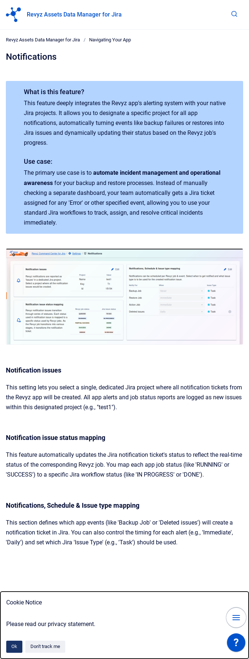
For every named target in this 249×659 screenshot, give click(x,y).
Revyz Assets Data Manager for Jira (74, 14)
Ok (14, 646)
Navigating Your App (110, 39)
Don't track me (45, 646)
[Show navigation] (236, 617)
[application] (236, 644)
